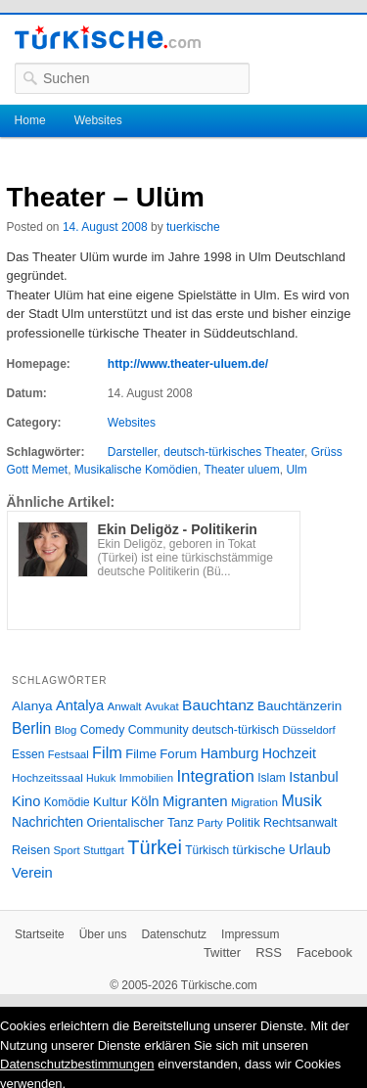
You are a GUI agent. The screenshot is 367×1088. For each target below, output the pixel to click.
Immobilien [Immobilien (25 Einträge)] (146, 778)
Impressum (250, 934)
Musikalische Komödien (136, 469)
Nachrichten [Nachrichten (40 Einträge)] (47, 822)
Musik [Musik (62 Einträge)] (301, 801)
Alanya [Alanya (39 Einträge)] (32, 706)
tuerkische (193, 227)
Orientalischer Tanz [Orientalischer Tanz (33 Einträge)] (140, 822)
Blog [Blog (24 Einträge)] (66, 730)
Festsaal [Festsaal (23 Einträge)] (68, 754)
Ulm (296, 469)
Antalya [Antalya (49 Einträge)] (80, 705)
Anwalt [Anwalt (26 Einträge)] (125, 706)
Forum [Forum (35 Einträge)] (178, 754)
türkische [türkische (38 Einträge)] (259, 849)
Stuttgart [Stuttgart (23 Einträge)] (103, 850)
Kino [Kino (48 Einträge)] (26, 801)
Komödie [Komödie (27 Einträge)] (67, 802)
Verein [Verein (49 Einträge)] (32, 873)
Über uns (103, 934)
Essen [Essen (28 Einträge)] (28, 754)
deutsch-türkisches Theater (233, 452)
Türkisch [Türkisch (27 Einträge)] (207, 850)
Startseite (40, 934)
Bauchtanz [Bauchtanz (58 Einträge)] (217, 705)
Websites (98, 120)
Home (30, 120)
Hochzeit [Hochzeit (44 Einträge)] (289, 753)
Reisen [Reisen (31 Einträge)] (31, 850)
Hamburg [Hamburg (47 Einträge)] (230, 753)
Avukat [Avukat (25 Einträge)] (162, 706)
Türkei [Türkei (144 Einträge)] (154, 847)
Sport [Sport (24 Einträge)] (67, 850)
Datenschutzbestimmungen (77, 1064)
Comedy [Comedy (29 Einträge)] (102, 730)
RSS (268, 952)
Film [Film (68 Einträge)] (107, 752)
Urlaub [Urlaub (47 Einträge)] (310, 849)
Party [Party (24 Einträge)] (209, 823)
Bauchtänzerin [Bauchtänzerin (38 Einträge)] (299, 706)
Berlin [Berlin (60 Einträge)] (31, 728)
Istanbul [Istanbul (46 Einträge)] (313, 777)
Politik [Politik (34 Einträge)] (243, 822)
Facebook (324, 952)
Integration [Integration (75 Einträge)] (214, 776)
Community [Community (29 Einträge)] (158, 730)
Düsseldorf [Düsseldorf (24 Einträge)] (309, 730)
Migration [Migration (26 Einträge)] (254, 801)
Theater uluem (241, 469)
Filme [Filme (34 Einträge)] (141, 754)
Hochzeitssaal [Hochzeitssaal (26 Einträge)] (47, 777)
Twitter (222, 952)
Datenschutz (173, 934)
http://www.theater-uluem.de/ (188, 364)
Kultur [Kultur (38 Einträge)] (110, 801)
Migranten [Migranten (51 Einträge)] (195, 801)
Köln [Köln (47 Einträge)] (145, 801)
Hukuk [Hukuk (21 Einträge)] (100, 778)
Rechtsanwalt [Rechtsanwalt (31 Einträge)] (300, 823)
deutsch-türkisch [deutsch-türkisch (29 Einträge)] (235, 730)
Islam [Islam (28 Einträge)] (271, 778)
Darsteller (133, 452)
